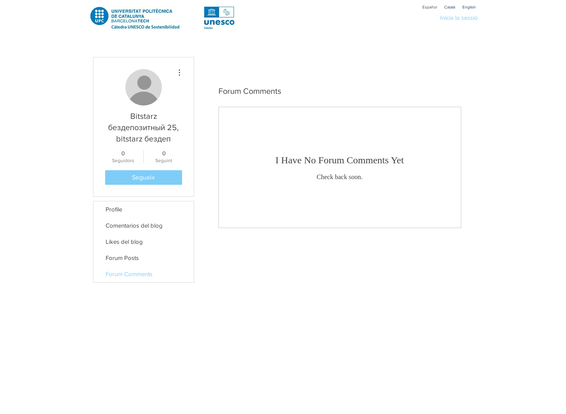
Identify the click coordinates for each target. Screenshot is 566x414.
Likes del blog (124, 241)
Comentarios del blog (134, 225)
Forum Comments (129, 273)
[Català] (450, 7)
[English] (469, 7)
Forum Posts (122, 257)
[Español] (430, 7)
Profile (114, 209)
